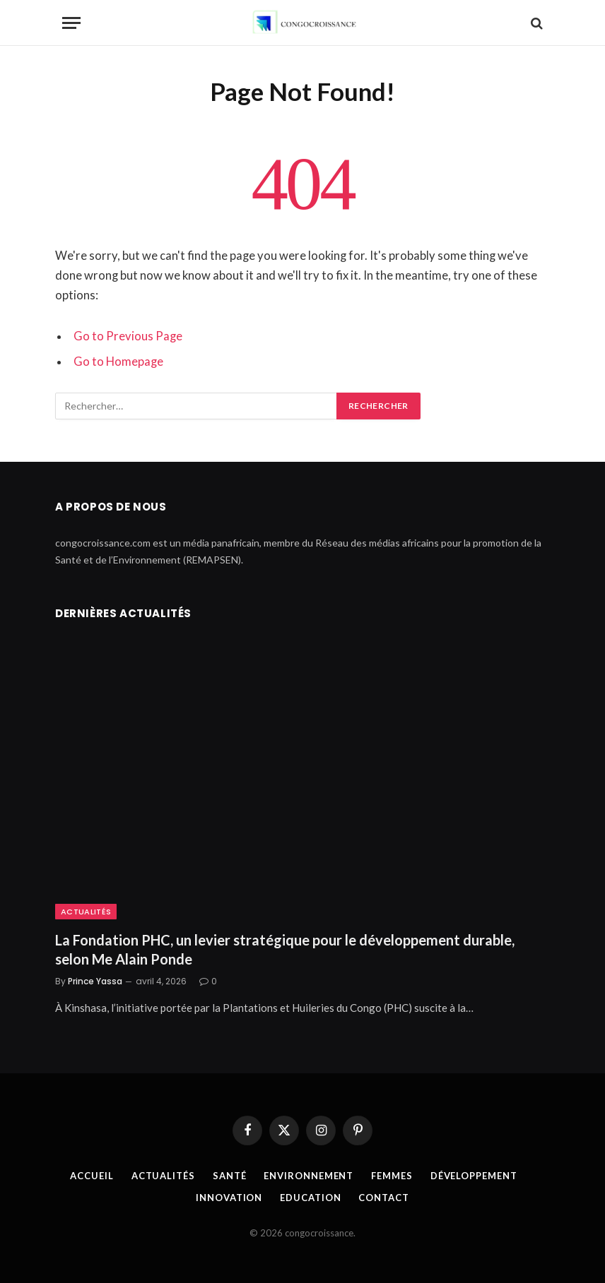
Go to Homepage (118, 361)
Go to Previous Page (128, 336)
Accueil (91, 1175)
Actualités (86, 911)
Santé (230, 1175)
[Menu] (71, 23)
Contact (383, 1197)
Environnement (308, 1175)
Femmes (391, 1175)
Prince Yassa (95, 981)
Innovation (229, 1197)
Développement (473, 1175)
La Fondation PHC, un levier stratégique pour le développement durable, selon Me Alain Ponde (285, 949)
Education (310, 1197)
